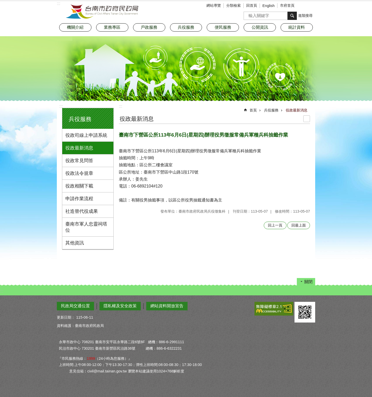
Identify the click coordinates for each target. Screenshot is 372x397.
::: (61, 106)
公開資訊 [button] (260, 27)
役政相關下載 (79, 186)
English (268, 6)
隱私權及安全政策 (120, 306)
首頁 (253, 110)
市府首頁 (287, 5)
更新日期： (66, 317)
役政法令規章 (79, 173)
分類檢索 (233, 5)
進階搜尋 (305, 15)
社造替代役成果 (81, 211)
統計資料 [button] (296, 27)
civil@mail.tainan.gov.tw (107, 371)
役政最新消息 (79, 148)
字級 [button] (303, 6)
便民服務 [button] (223, 27)
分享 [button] (311, 6)
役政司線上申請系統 (86, 135)
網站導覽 (213, 5)
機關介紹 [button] (75, 27)
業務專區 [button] (112, 27)
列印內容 (306, 118)
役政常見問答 (79, 160)
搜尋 (248, 14)
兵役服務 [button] (186, 27)
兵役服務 (80, 119)
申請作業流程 (79, 198)
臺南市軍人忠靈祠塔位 (86, 227)
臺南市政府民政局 (102, 11)
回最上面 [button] (298, 225)
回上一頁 (275, 225)
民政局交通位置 (75, 306)
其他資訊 (74, 242)
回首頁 (251, 5)
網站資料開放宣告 (166, 306)
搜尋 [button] (292, 16)
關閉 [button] (308, 282)
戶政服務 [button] (149, 27)
